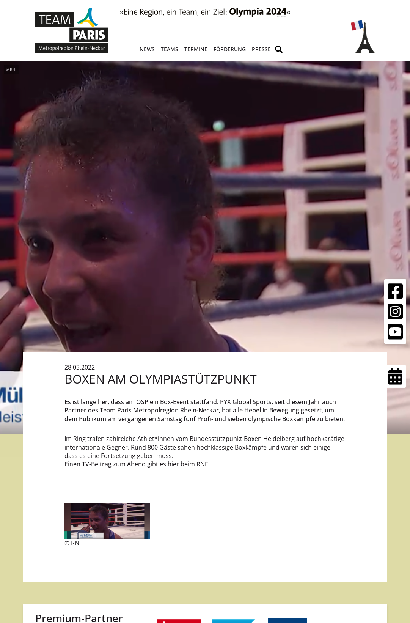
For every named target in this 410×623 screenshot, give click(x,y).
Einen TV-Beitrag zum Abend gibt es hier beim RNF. (136, 464)
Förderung (230, 49)
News (147, 49)
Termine (195, 49)
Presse (261, 49)
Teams (169, 49)
